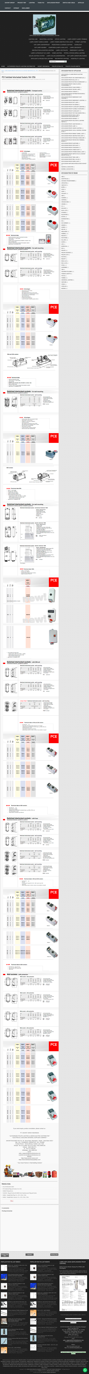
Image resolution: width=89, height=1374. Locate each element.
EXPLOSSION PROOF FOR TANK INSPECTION (72, 113)
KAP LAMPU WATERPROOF (42, 44)
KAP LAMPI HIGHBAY (40, 47)
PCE (37, 70)
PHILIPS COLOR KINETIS (73, 66)
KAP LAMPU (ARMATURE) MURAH (77, 55)
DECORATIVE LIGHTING (62, 58)
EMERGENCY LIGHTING (77, 50)
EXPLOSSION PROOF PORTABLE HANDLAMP (72, 138)
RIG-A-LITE (64, 263)
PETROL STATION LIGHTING (64, 1364)
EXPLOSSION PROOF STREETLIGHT (70, 149)
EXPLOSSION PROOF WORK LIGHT (70, 161)
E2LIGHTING (64, 214)
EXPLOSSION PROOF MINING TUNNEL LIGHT (72, 133)
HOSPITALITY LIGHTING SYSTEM (41, 1361)
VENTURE (63, 282)
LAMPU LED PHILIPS (62, 50)
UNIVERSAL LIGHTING (67, 280)
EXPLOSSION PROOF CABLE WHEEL (70, 87)
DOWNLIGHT (78, 44)
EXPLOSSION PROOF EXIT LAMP (69, 102)
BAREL (63, 187)
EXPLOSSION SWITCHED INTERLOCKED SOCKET (73, 163)
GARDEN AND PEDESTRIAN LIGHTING (42, 1362)
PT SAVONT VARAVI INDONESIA (34, 1359)
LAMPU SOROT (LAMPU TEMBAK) (77, 39)
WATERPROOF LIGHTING (74, 1361)
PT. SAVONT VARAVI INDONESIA (48, 1372)
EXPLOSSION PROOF (53, 2)
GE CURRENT (64, 223)
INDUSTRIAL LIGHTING (46, 39)
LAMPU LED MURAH (22, 1366)
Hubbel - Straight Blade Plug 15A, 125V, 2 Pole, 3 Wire (14, 1195)
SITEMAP (16, 8)
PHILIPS (63, 250)
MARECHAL (64, 246)
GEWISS (63, 225)
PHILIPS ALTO (64, 254)
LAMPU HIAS (40, 1366)
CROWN (63, 204)
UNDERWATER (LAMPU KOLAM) (10, 1366)
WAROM (63, 288)
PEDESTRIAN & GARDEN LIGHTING (62, 44)
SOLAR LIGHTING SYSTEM (36, 55)
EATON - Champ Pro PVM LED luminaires (47, 1318)
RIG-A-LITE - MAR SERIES (14, 1347)
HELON (63, 229)
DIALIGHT (63, 208)
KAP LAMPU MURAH (64, 1362)
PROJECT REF (21, 2)
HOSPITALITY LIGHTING (78, 58)
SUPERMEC (64, 267)
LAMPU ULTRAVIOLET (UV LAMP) (40, 53)
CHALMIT (63, 193)
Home (3, 66)
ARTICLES (81, 2)
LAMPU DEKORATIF (75, 47)
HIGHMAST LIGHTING (6, 1361)
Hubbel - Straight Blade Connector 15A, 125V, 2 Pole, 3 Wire (16, 1197)
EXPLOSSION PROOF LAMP (68, 126)
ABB (62, 176)
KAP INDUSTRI (65, 1361)
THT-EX (63, 275)
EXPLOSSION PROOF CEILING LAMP (70, 89)
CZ (62, 206)
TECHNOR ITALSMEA (66, 271)
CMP (62, 195)
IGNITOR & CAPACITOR (67, 166)
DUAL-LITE (64, 210)
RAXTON (63, 256)
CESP (62, 191)
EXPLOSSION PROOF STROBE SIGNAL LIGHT (72, 151)
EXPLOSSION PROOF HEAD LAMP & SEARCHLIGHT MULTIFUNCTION (70, 116)
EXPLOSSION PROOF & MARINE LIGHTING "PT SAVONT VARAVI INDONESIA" (44, 1369)
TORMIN (63, 277)
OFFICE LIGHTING (60, 39)
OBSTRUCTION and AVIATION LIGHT (19, 1362)
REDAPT (63, 258)
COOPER (63, 197)
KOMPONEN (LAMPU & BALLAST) (58, 47)
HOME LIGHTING (57, 53)
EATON (63, 216)
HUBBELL (63, 233)
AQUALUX (63, 185)
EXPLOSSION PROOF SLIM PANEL (70, 143)
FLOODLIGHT (23, 1361)
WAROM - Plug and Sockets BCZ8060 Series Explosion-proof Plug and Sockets (20, 1193)
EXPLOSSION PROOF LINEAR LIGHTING (71, 128)
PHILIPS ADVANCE (66, 252)
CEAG (62, 189)
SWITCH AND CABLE (69, 2)
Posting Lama (54, 1254)
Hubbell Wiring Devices (8, 1191)
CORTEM (63, 199)
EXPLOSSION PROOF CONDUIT (69, 91)
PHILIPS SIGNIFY (22, 1359)
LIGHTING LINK (33, 39)
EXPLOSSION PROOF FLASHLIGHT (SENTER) (72, 106)
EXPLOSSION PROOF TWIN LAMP (69, 157)
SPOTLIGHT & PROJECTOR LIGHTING (42, 58)
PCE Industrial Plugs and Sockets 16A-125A (12, 1188)
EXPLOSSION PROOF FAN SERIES (70, 104)
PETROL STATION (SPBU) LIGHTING (74, 53)
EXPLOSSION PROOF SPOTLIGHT (69, 145)
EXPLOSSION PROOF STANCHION (70, 147)
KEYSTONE (64, 237)
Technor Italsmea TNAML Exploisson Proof (18, 1310)
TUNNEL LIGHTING (80, 1362)
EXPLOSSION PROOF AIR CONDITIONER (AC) (72, 77)
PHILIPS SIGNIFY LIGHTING (53, 1370)
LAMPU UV (72, 1362)
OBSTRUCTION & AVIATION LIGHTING (43, 50)
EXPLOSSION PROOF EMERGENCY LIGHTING (72, 100)
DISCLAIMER (25, 8)
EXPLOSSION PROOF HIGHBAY (69, 118)
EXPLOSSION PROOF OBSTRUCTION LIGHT (72, 135)
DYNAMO (63, 212)
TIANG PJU (41, 2)
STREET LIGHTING (80, 42)
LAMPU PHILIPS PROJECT (69, 1359)
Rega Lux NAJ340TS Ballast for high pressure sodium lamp (16, 1284)
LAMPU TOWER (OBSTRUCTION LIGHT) (61, 42)
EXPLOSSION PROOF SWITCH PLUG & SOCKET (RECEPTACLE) (20, 70)
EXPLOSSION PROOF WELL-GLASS (70, 159)
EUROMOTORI (64, 218)
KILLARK (63, 240)
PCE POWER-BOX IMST (8, 1186)
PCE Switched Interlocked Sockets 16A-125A (18, 77)
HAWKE (63, 227)
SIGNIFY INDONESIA (43, 66)
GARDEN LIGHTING (59, 1366)
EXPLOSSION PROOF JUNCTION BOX (70, 124)
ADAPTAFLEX (64, 178)
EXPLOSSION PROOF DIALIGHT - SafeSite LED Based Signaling (16, 1275)
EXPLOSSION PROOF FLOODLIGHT (70, 111)
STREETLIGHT (30, 1361)
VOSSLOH (63, 286)
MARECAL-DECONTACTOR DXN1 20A (17, 1302)
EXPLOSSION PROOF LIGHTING (79, 1364)
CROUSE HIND (65, 202)
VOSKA (63, 284)
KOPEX (63, 242)
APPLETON (64, 183)
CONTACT (8, 8)
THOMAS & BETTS (66, 273)
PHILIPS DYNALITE (57, 66)
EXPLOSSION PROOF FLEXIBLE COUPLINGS (72, 108)
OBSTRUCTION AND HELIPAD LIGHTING (19, 1364)
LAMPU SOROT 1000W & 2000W (39, 42)
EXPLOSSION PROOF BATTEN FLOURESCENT (73, 82)
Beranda (29, 1254)
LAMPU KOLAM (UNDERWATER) (56, 55)
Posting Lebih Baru (4, 1255)
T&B (62, 269)
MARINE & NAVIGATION (67, 169)
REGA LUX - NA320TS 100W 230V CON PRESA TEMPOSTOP (17, 1266)
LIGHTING (32, 2)
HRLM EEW (64, 231)
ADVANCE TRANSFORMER (68, 180)
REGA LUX (64, 261)
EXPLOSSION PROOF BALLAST (69, 79)
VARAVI (39, 1370)
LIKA (62, 244)
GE (62, 221)
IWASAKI (63, 235)
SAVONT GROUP (10, 2)
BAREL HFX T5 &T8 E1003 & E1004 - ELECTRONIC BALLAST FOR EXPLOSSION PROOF (17, 1320)
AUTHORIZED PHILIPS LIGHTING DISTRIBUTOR (21, 66)
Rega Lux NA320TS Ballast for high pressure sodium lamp (16, 1293)
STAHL (63, 265)
